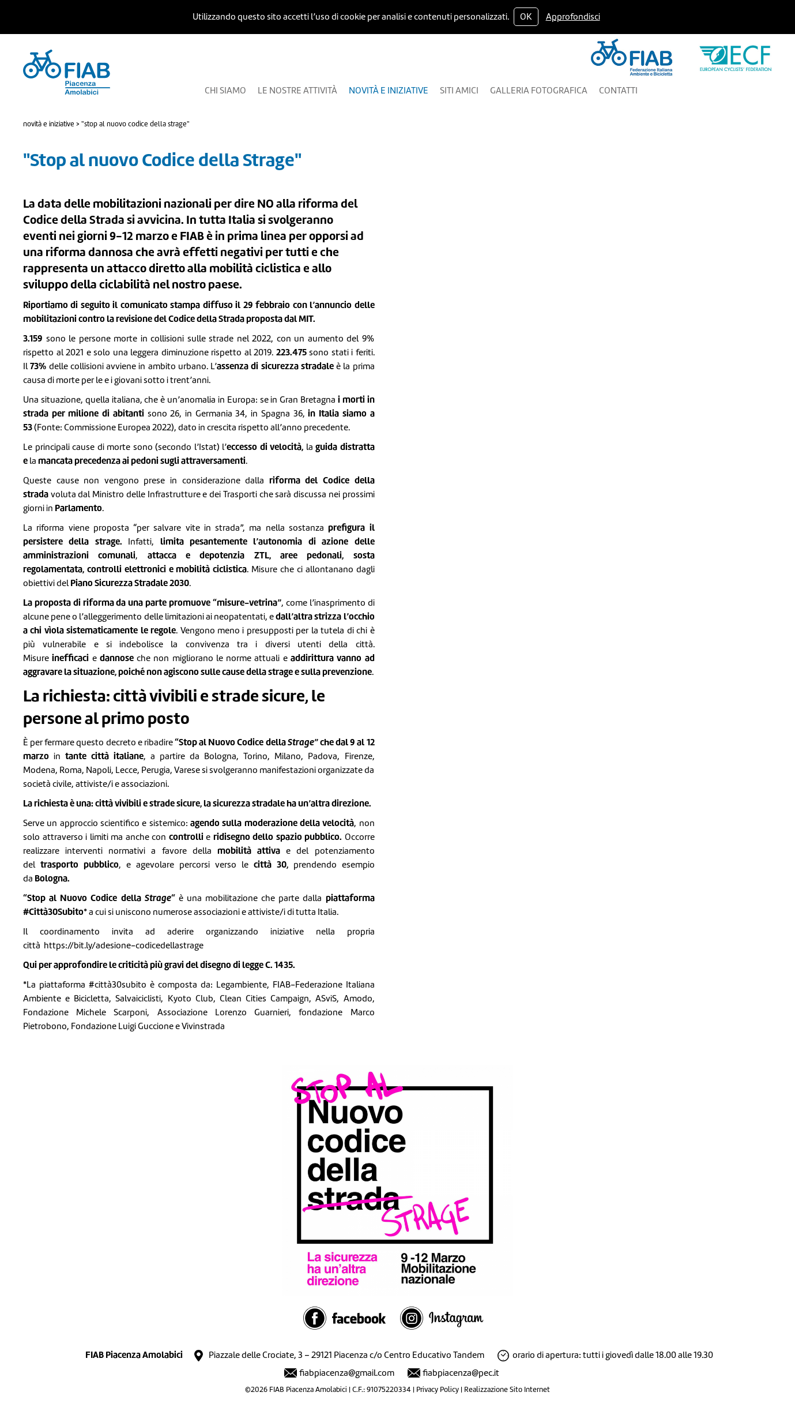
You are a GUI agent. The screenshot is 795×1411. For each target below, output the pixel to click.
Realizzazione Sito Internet (507, 1389)
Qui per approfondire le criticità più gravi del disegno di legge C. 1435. (159, 965)
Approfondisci (573, 16)
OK (526, 16)
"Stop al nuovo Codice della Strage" (135, 124)
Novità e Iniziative (48, 124)
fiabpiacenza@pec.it (461, 1373)
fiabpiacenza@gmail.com (346, 1373)
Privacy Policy (437, 1389)
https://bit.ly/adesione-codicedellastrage (124, 945)
